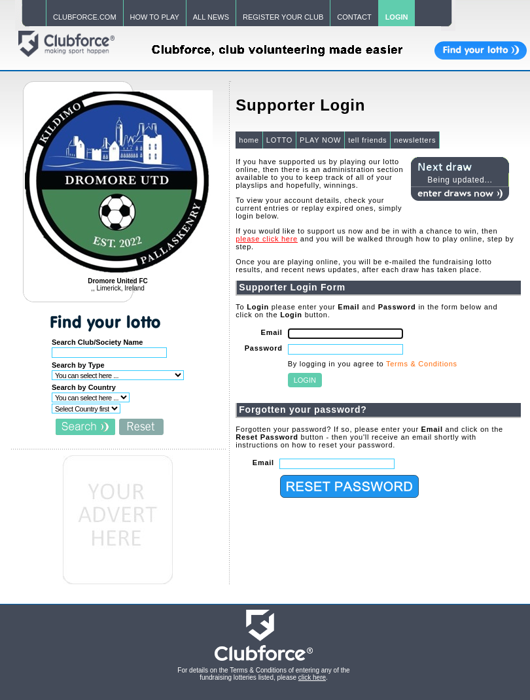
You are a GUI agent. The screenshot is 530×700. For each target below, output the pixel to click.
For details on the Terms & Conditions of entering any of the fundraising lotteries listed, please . (263, 674)
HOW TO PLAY (154, 17)
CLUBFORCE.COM (84, 17)
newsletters (415, 140)
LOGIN (396, 17)
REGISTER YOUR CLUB (283, 17)
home (249, 140)
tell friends (367, 140)
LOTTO (279, 140)
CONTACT (354, 17)
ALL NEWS (211, 17)
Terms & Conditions (421, 364)
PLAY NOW (320, 140)
